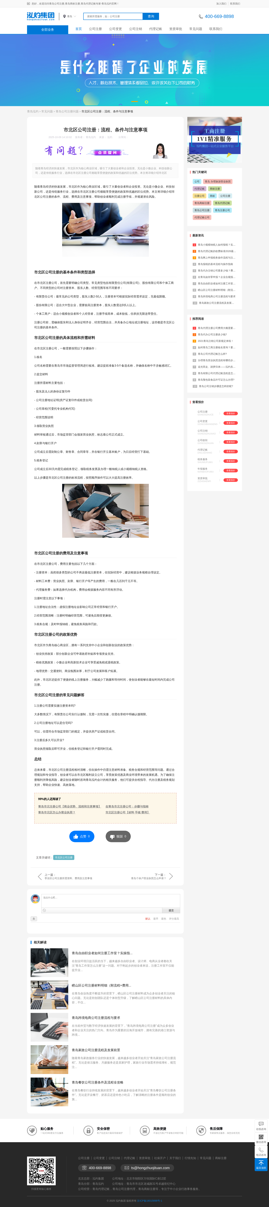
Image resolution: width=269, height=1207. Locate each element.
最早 (156, 918)
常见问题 (195, 29)
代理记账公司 (202, 217)
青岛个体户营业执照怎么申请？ (148, 878)
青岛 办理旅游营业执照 (218, 181)
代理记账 (155, 29)
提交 (171, 910)
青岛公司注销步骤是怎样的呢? (216, 386)
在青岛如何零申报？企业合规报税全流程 (220, 277)
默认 (148, 918)
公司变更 (115, 29)
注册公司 (199, 195)
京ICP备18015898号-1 (149, 1200)
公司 (197, 181)
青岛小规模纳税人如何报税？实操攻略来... (221, 244)
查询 (151, 16)
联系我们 (235, 3)
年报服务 (203, 468)
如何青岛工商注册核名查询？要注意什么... (221, 347)
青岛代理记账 (222, 203)
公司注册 (95, 29)
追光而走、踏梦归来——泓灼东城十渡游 (220, 366)
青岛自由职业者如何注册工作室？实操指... (102, 953)
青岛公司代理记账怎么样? (212, 353)
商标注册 (215, 188)
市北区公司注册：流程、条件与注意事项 (107, 111)
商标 (212, 195)
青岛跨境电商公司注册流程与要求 (96, 1018)
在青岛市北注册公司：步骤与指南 (126, 806)
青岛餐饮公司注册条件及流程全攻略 (97, 1082)
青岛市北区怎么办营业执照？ (56, 812)
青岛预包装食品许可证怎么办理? (216, 379)
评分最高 (174, 918)
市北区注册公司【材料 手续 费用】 (127, 812)
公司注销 (135, 29)
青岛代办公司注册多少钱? (212, 334)
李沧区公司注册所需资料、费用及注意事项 (68, 878)
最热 (164, 918)
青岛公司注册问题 (67, 111)
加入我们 (221, 3)
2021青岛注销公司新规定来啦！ (216, 340)
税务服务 (203, 459)
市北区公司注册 (64, 857)
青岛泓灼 (33, 111)
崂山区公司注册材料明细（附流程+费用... (101, 985)
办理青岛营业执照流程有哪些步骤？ (218, 360)
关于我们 (175, 1158)
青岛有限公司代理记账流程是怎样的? (218, 373)
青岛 (69, 16)
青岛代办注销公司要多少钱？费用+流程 (220, 270)
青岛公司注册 (202, 210)
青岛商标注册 (202, 203)
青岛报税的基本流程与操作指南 (215, 264)
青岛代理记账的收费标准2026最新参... (219, 251)
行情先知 (190, 1158)
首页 (78, 29)
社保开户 (160, 1158)
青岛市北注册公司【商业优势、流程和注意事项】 (69, 806)
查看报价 (230, 413)
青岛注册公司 (222, 210)
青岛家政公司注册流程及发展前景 (96, 1050)
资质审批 (175, 29)
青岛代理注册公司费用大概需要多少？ (219, 328)
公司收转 (203, 440)
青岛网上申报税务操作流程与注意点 (218, 257)
